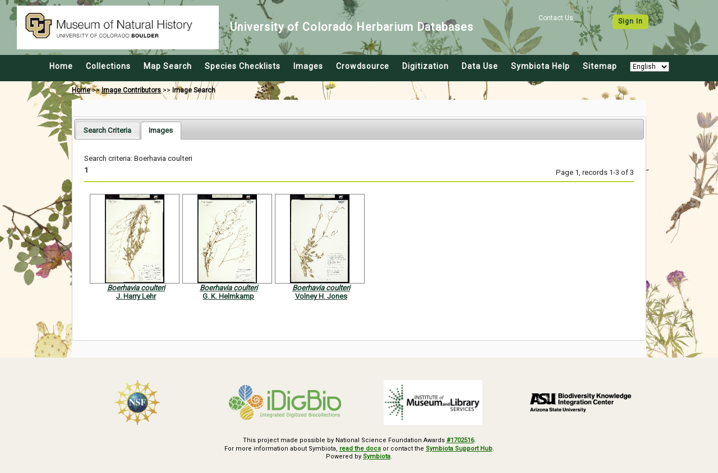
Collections (108, 66)
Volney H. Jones (321, 296)
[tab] (107, 130)
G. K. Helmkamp (228, 296)
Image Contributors (131, 90)
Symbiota (376, 456)
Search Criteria (107, 130)
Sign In (630, 21)
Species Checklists (242, 66)
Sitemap (600, 66)
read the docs (360, 448)
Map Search (168, 66)
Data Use (480, 66)
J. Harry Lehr (136, 296)
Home (61, 66)
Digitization (425, 66)
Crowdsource (362, 66)
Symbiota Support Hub (459, 448)
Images (308, 66)
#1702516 (460, 440)
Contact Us (555, 18)
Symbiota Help (540, 66)
